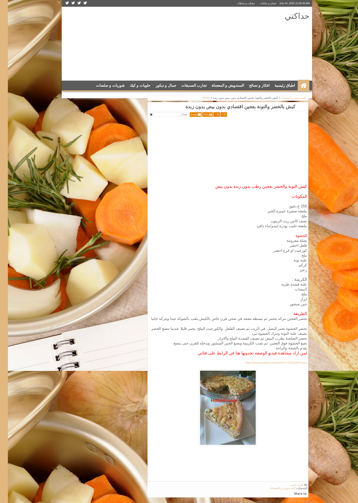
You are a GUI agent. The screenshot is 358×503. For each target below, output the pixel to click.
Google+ (65, 3)
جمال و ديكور (158, 85)
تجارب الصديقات (186, 85)
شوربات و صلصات (102, 85)
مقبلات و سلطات (238, 3)
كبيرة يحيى (289, 485)
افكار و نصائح (251, 85)
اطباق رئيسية (277, 85)
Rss (59, 3)
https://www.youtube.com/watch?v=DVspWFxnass (268, 362)
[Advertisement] (142, 43)
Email (186, 114)
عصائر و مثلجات (260, 3)
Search (61, 97)
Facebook (71, 3)
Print (198, 114)
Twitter (77, 3)
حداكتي (289, 15)
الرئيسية (295, 85)
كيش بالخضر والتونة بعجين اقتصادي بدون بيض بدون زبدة (233, 106)
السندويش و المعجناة (220, 85)
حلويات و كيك (132, 85)
